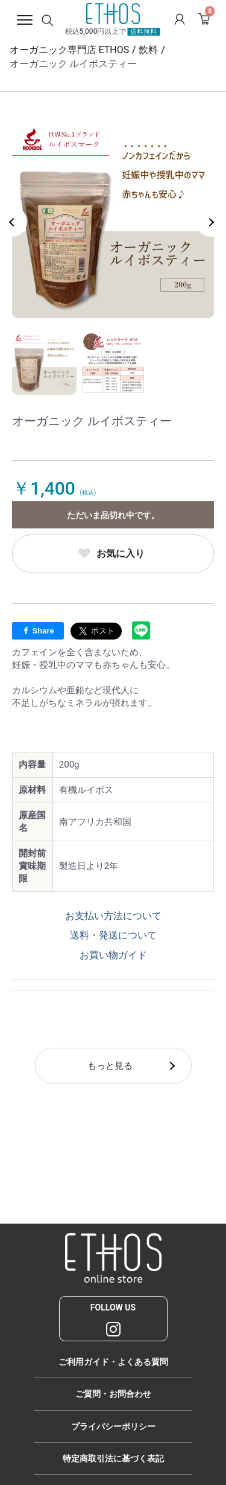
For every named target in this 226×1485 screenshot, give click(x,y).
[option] (113, 217)
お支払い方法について (113, 916)
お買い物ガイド (113, 955)
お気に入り (120, 553)
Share (38, 630)
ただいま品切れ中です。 (113, 515)
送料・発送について (113, 935)
